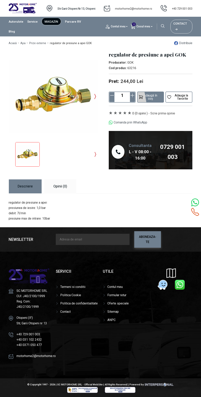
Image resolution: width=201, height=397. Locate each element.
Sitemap (113, 312)
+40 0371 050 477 (29, 345)
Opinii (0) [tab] (60, 186)
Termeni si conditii (72, 287)
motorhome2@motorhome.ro (133, 8)
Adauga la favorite (177, 97)
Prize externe (37, 43)
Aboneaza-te (147, 239)
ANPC (111, 320)
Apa (23, 43)
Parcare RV (73, 21)
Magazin (51, 21)
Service (32, 21)
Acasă (13, 43)
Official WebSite (93, 384)
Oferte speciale (118, 303)
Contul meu (115, 287)
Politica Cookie (70, 295)
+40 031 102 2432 (29, 339)
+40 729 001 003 (182, 8)
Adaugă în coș (148, 97)
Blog (12, 31)
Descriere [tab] (25, 186)
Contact (180, 26)
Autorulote (16, 21)
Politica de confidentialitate (79, 303)
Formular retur (116, 295)
